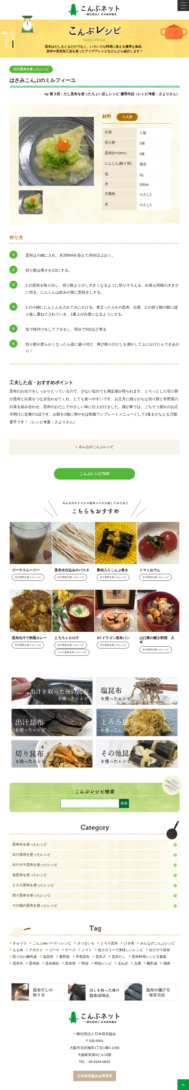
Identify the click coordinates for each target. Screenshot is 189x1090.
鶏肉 (166, 963)
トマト (86, 950)
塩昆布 (48, 957)
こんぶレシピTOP (94, 474)
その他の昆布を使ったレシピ (35, 905)
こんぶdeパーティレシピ (51, 943)
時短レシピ (103, 963)
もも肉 (18, 950)
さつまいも (86, 943)
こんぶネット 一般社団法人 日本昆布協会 (94, 10)
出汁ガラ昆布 (159, 950)
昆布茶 (70, 963)
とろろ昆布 (109, 943)
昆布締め (52, 963)
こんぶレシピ (94, 33)
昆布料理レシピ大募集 (149, 957)
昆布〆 (100, 957)
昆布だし (119, 957)
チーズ (70, 950)
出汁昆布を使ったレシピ (31, 69)
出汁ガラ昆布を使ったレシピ (35, 865)
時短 (84, 963)
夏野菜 (64, 957)
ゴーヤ (54, 950)
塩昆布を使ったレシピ (29, 875)
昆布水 (18, 963)
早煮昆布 (83, 957)
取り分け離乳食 (25, 957)
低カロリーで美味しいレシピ (120, 950)
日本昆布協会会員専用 (94, 1076)
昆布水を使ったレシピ (29, 844)
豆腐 (137, 963)
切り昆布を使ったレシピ (31, 895)
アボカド (36, 950)
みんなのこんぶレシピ (96, 447)
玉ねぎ (123, 963)
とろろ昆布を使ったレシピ (71, 652)
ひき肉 (129, 943)
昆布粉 (34, 963)
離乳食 (152, 963)
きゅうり (20, 943)
